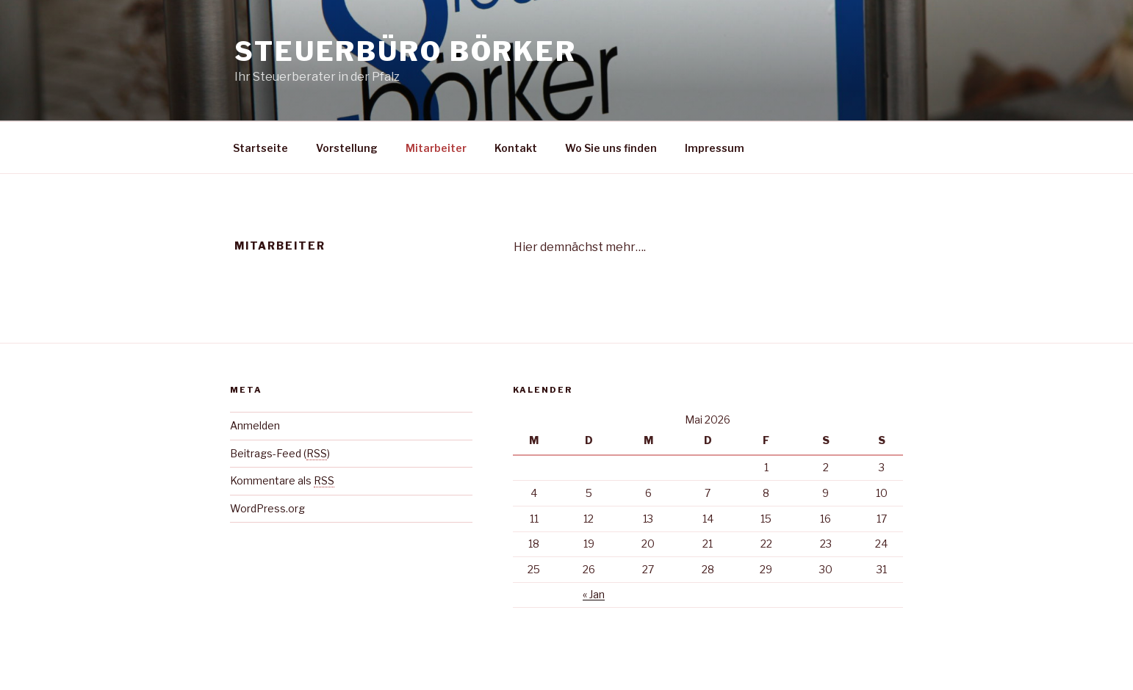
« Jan (594, 594)
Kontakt (515, 148)
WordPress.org (267, 508)
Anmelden (255, 425)
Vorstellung (347, 148)
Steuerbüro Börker (405, 51)
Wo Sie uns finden (611, 148)
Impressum (714, 148)
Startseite (260, 148)
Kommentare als (282, 480)
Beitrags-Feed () (280, 453)
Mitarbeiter (436, 148)
